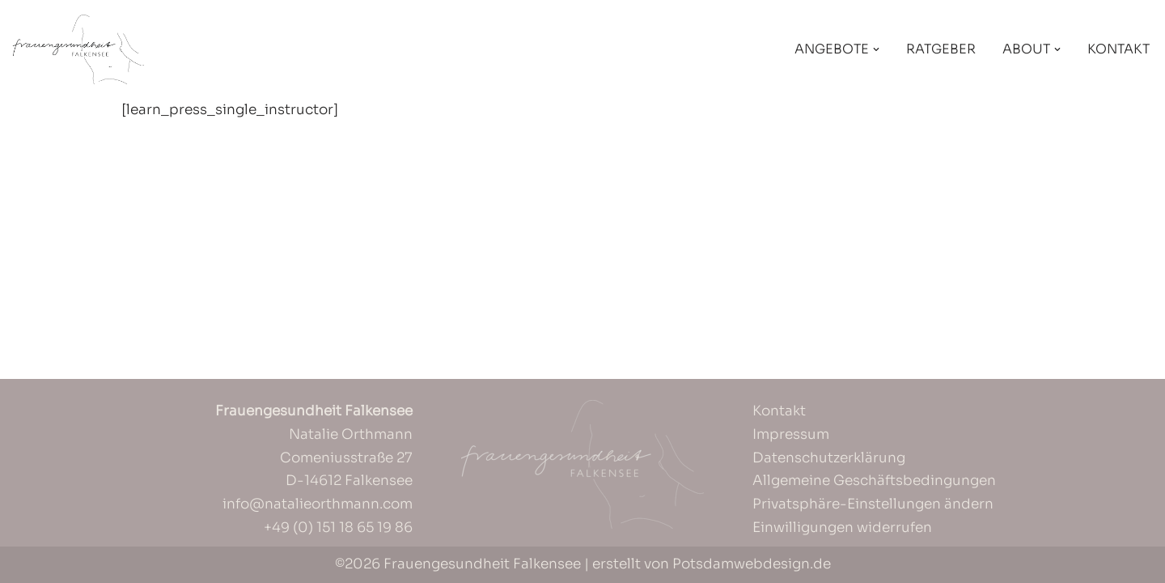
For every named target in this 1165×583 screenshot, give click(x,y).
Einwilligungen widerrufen (842, 527)
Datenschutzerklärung (828, 457)
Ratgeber (941, 48)
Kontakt (1118, 48)
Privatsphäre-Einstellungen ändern (872, 504)
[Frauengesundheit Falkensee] (78, 49)
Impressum (790, 434)
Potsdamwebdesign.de (751, 563)
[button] (876, 49)
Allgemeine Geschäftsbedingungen (874, 480)
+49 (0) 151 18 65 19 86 (338, 527)
